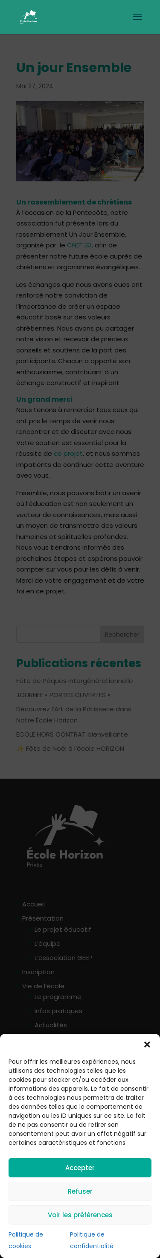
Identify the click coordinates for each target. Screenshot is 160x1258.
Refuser (80, 1191)
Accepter (80, 1167)
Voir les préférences (80, 1214)
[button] (147, 1044)
